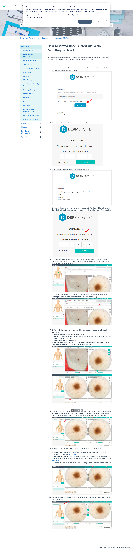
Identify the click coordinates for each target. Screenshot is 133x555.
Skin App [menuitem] (24, 127)
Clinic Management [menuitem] (29, 80)
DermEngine (46, 38)
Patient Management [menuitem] (30, 60)
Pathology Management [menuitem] (31, 90)
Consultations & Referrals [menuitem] (29, 55)
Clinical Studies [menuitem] (28, 94)
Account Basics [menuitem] (28, 50)
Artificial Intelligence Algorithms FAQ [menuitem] (29, 110)
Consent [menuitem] (26, 76)
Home (17, 6)
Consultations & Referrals (61, 38)
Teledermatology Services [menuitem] (31, 68)
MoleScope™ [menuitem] (25, 123)
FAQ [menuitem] (24, 101)
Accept (85, 21)
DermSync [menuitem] (26, 105)
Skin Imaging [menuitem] (27, 64)
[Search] (111, 25)
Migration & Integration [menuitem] (30, 119)
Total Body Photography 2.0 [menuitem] (31, 85)
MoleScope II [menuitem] (27, 72)
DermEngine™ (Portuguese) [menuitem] (26, 132)
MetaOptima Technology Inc (29, 38)
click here (72, 454)
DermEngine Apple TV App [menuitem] (32, 115)
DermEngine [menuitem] (25, 46)
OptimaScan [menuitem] (25, 137)
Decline (100, 21)
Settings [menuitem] (26, 97)
